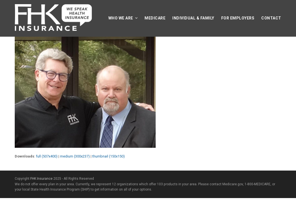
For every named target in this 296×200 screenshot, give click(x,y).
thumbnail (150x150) (108, 156)
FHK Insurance (41, 179)
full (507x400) (47, 156)
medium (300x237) (75, 156)
